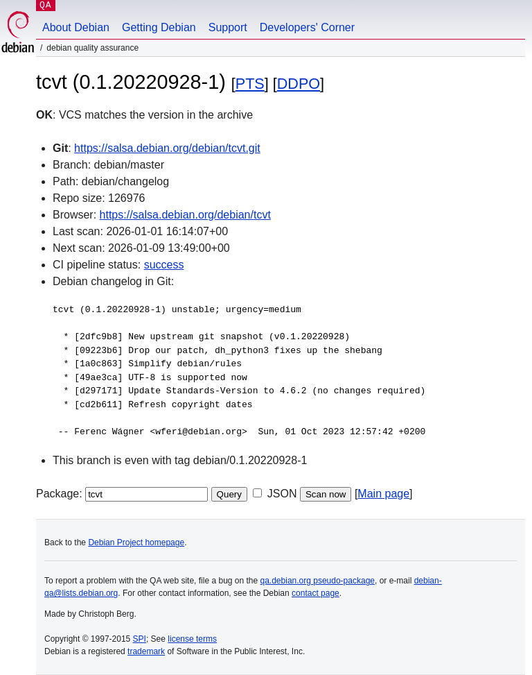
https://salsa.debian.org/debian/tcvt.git (167, 148)
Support (228, 27)
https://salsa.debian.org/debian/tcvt (185, 215)
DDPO (298, 83)
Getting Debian (159, 27)
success (164, 265)
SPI (139, 639)
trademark (146, 651)
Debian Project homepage (136, 542)
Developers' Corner (307, 27)
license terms (192, 639)
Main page (383, 493)
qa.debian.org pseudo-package (317, 581)
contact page (315, 593)
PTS (250, 83)
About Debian (75, 27)
